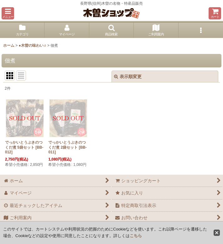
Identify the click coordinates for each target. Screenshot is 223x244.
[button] (8, 13)
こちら (136, 235)
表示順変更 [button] (128, 76)
